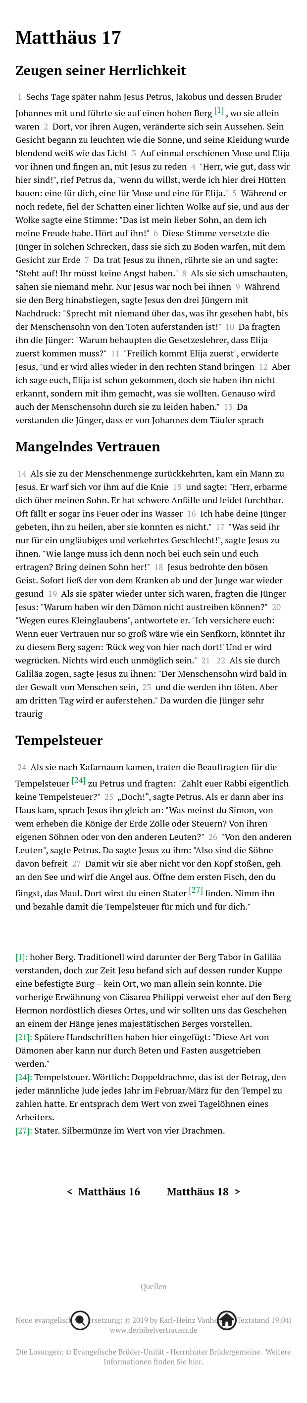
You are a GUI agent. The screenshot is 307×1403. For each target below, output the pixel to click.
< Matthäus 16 (103, 1191)
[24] (78, 780)
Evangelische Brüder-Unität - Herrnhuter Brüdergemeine (166, 1352)
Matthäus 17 (68, 37)
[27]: (24, 1130)
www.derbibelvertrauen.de (153, 1330)
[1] (219, 109)
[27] (196, 889)
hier (194, 1361)
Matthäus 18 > (203, 1191)
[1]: (22, 957)
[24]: (24, 1077)
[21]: (24, 1037)
